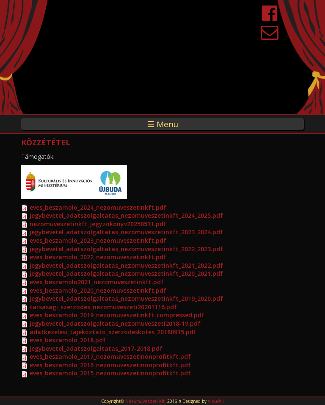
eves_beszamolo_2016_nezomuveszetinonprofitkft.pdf (110, 365)
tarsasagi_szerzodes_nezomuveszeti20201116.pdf (103, 307)
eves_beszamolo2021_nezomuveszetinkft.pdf (97, 282)
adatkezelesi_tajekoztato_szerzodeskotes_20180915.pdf (113, 332)
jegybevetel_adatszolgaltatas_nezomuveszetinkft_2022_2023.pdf (126, 249)
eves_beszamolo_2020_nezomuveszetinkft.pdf (98, 290)
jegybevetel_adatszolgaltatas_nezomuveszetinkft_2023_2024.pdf (126, 232)
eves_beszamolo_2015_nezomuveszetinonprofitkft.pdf (110, 373)
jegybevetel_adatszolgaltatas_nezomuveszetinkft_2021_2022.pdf (126, 265)
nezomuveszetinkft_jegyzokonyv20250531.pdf (98, 224)
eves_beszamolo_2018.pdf (68, 340)
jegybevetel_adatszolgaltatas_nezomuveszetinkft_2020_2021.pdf (126, 273)
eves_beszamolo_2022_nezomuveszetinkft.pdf (98, 257)
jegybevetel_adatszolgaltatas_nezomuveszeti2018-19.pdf (115, 323)
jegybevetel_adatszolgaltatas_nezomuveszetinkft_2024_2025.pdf (126, 215)
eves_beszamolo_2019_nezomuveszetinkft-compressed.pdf (117, 315)
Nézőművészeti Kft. (145, 401)
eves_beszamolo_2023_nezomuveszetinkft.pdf (98, 240)
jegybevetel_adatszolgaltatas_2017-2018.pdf (96, 348)
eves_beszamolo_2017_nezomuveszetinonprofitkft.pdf (110, 356)
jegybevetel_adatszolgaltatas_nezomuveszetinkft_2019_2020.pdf (126, 298)
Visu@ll (216, 401)
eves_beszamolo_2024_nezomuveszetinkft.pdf (98, 207)
